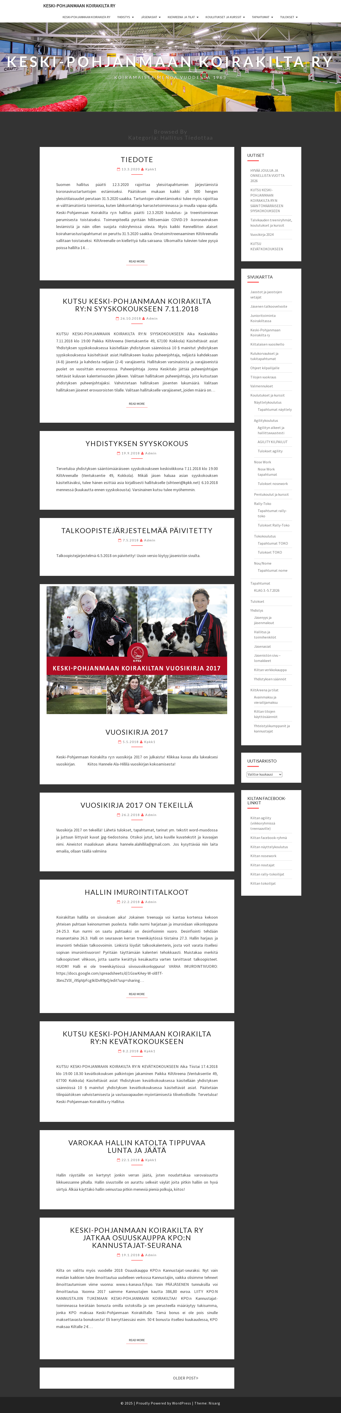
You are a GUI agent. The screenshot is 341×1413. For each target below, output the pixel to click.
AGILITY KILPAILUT (273, 441)
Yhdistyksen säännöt (270, 679)
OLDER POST (185, 1378)
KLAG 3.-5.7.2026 (267, 590)
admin (152, 318)
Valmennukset (261, 386)
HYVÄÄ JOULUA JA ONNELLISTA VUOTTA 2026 (267, 175)
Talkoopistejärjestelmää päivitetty (137, 530)
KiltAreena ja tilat (181, 17)
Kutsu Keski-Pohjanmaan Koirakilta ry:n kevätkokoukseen (137, 1037)
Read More (138, 261)
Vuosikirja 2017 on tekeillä (137, 805)
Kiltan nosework (263, 855)
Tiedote (137, 159)
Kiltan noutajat (262, 865)
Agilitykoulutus (266, 420)
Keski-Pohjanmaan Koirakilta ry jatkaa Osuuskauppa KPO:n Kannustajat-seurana (137, 1237)
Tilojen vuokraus (263, 377)
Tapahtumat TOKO (273, 543)
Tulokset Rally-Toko (274, 525)
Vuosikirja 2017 (137, 732)
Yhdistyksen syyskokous (137, 443)
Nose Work (262, 462)
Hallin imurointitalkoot (137, 892)
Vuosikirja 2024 (262, 234)
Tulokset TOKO (270, 552)
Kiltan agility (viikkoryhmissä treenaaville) (262, 823)
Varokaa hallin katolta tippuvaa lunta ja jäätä (137, 1146)
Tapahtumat (260, 17)
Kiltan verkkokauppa (270, 669)
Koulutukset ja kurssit (223, 17)
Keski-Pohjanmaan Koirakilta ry (79, 5)
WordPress (181, 1403)
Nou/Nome (262, 563)
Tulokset (287, 17)
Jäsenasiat (149, 17)
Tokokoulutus (265, 536)
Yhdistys (123, 17)
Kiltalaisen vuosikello (267, 344)
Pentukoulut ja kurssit (271, 494)
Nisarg (214, 1403)
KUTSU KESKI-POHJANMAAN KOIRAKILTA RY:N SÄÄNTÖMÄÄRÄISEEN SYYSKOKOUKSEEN (266, 200)
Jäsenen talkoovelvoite (268, 306)
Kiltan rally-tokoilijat (267, 874)
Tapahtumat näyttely (275, 409)
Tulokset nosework (273, 483)
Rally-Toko (262, 503)
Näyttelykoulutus (268, 402)
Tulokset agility (270, 451)
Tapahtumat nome (273, 570)
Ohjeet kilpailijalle (265, 368)
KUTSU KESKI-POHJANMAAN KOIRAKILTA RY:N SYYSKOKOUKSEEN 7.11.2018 (137, 305)
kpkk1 (151, 169)
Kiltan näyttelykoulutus (269, 846)
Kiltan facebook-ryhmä (268, 837)
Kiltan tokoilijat (263, 883)
